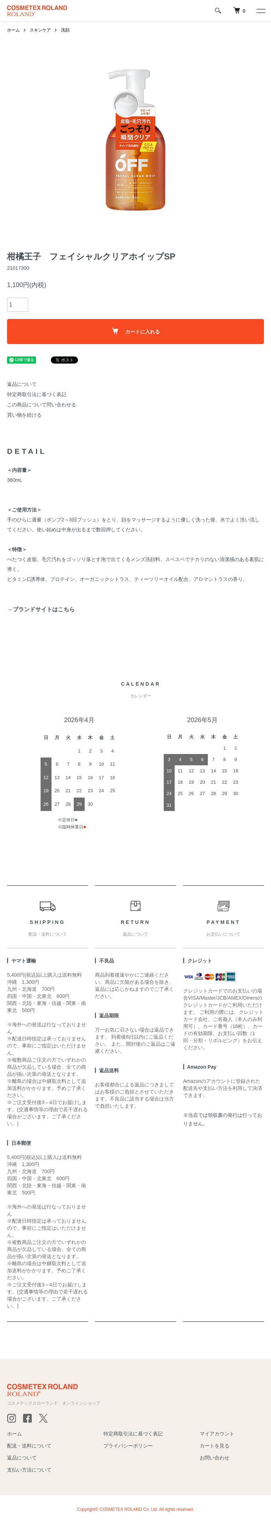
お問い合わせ (214, 1458)
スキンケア (40, 30)
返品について (22, 384)
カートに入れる (136, 331)
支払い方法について (29, 1470)
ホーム (13, 30)
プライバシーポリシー (128, 1446)
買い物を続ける (24, 415)
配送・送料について (29, 1446)
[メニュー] (260, 10)
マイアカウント (217, 1433)
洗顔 (65, 30)
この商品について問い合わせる (41, 404)
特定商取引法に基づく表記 (36, 394)
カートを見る (214, 1446)
